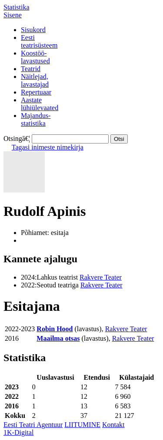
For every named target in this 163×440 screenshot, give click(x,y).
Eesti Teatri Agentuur (33, 424)
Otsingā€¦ (16, 138)
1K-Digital (18, 432)
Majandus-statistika (35, 119)
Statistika (16, 7)
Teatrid (30, 68)
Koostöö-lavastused (35, 57)
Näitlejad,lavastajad (35, 80)
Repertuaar (36, 92)
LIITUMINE (82, 424)
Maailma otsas (58, 338)
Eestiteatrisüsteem (39, 41)
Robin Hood (55, 328)
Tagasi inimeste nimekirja (47, 147)
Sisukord (33, 29)
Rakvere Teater (101, 277)
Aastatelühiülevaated (39, 103)
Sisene (12, 15)
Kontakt (113, 424)
